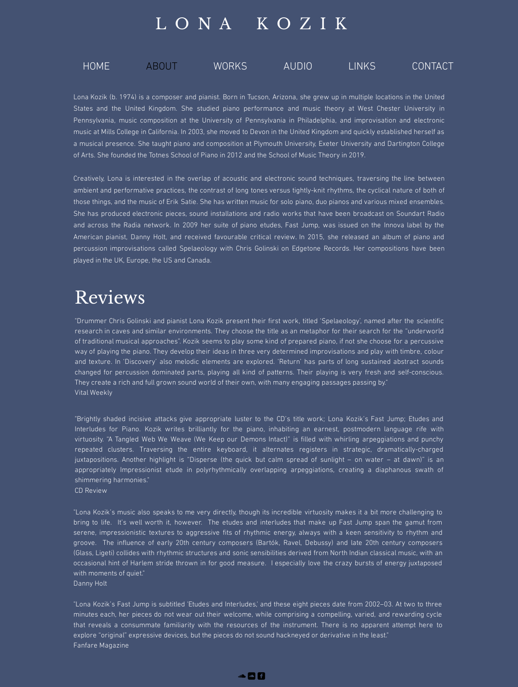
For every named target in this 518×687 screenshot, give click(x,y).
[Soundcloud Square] (251, 676)
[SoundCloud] (242, 676)
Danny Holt (90, 584)
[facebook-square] (261, 676)
